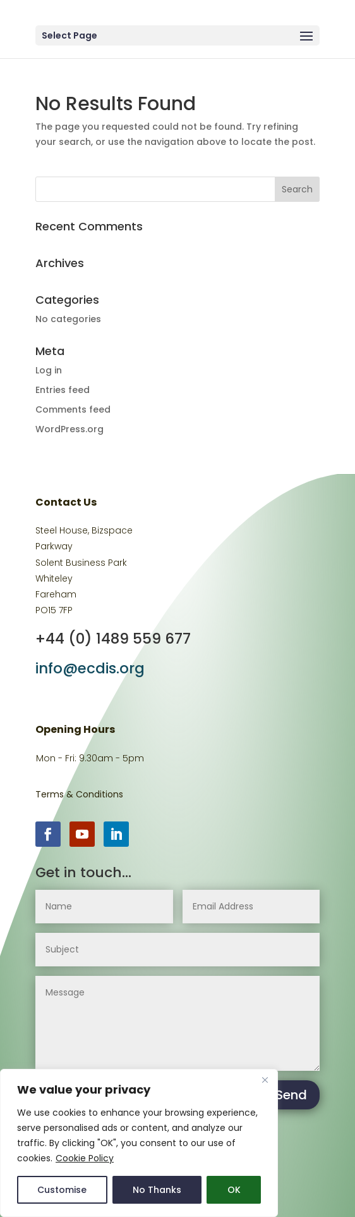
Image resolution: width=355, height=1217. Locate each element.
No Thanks (157, 1189)
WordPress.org (69, 429)
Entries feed (62, 390)
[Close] (264, 1079)
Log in (48, 370)
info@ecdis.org (90, 668)
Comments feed (73, 409)
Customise (62, 1189)
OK (234, 1189)
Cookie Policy (85, 1158)
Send (291, 1095)
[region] (139, 1143)
